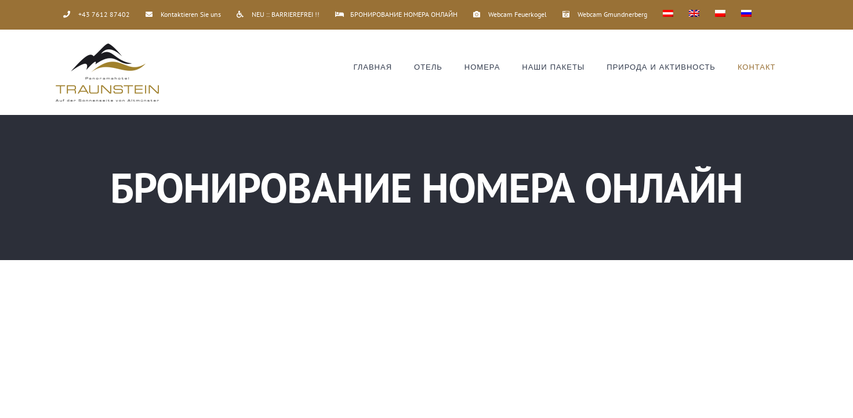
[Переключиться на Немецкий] (668, 14)
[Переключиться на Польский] (720, 14)
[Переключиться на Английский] (694, 14)
